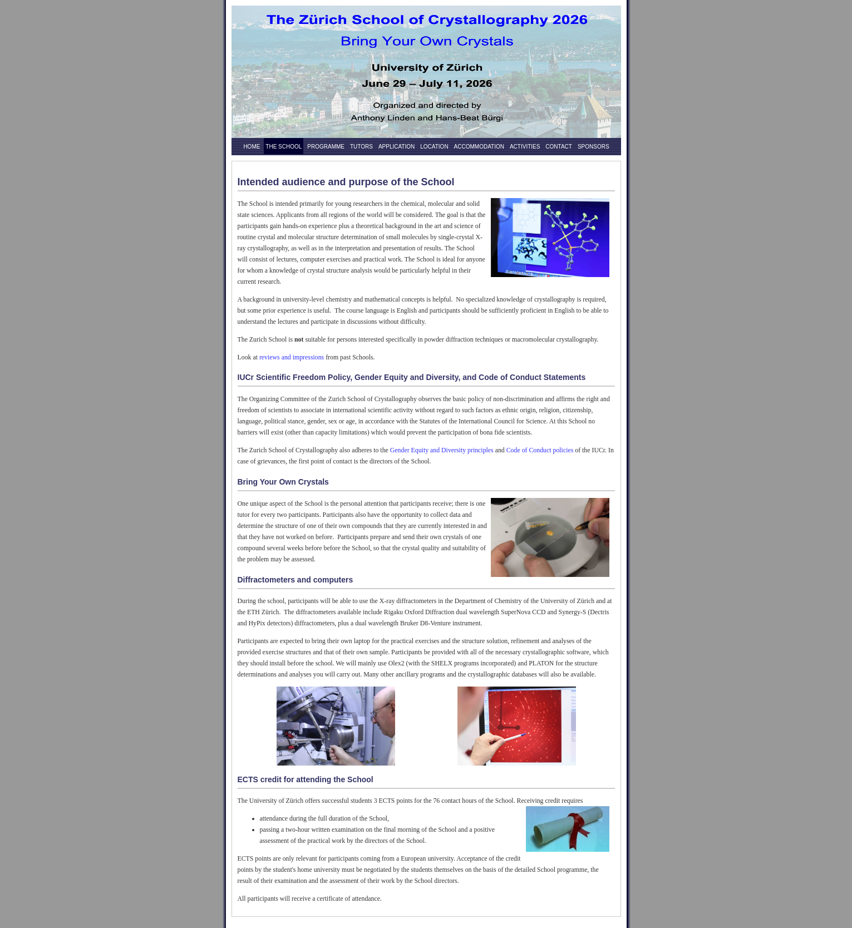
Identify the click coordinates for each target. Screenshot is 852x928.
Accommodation (479, 147)
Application (396, 147)
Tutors (361, 147)
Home (251, 147)
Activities (525, 147)
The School (283, 147)
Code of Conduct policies (540, 450)
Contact (558, 147)
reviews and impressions (291, 357)
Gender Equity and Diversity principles (442, 450)
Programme (325, 147)
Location (434, 147)
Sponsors (593, 147)
